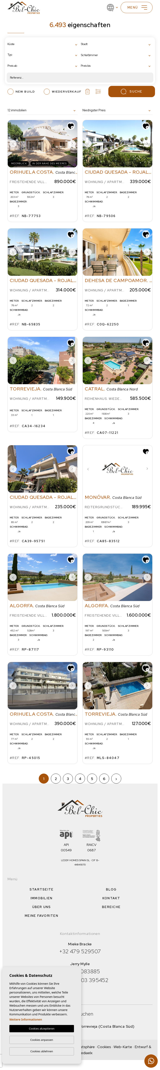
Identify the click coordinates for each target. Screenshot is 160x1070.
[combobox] (43, 44)
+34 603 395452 (87, 980)
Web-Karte (123, 1046)
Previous (13, 143)
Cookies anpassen (41, 1040)
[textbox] (25, 44)
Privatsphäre (84, 1046)
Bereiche (111, 907)
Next (72, 143)
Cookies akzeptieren (42, 1029)
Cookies (104, 1046)
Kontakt (111, 898)
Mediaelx (85, 1052)
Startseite (42, 889)
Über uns (41, 907)
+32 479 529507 (80, 951)
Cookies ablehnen (41, 1051)
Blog (111, 889)
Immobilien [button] (42, 898)
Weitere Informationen (25, 1020)
